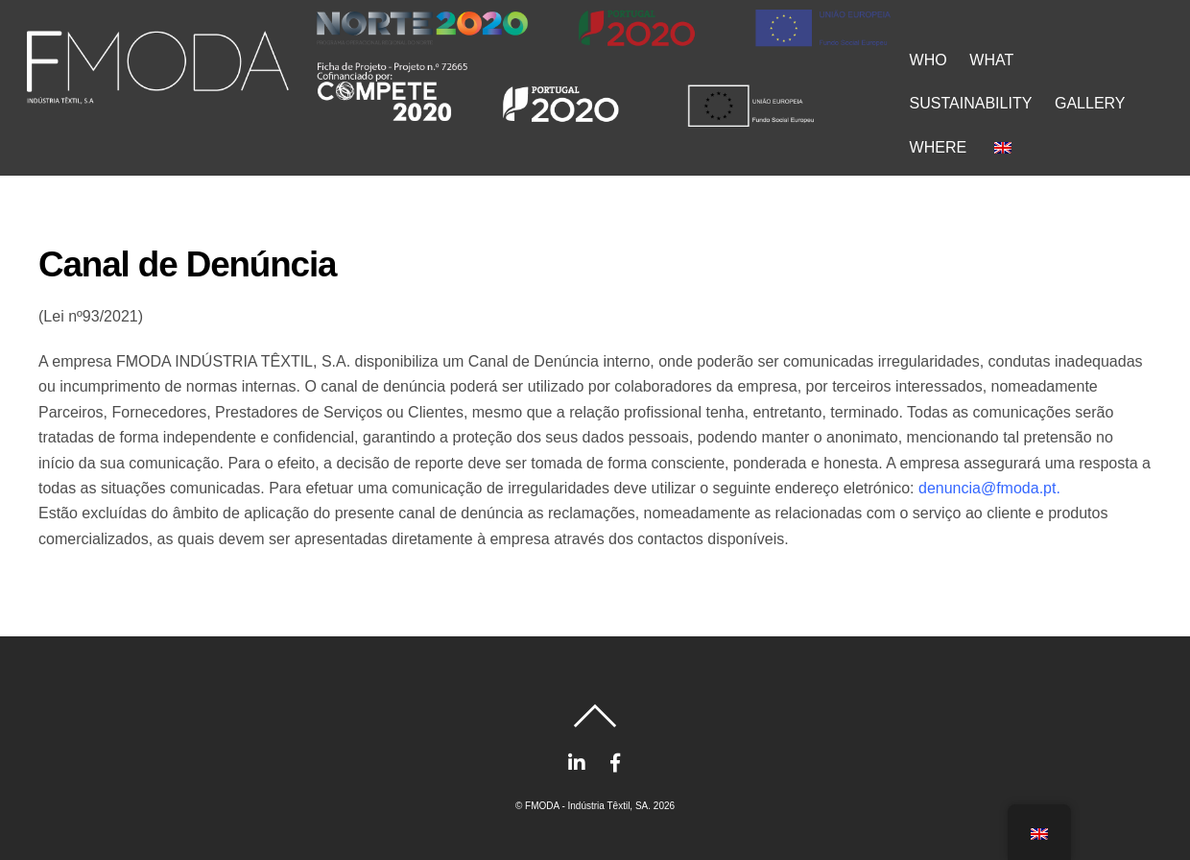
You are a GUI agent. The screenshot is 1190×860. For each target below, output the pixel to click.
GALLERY (1090, 103)
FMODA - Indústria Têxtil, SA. (588, 805)
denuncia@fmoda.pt (987, 488)
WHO (928, 60)
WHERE (938, 147)
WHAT (991, 60)
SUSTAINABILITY (971, 103)
